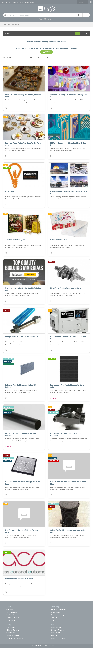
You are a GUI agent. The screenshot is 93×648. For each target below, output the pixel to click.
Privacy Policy (11, 620)
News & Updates (12, 612)
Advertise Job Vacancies (15, 638)
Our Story (9, 609)
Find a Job (54, 635)
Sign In (46, 52)
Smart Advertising (57, 615)
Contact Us (10, 615)
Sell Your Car (10, 633)
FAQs (52, 620)
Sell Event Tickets (12, 635)
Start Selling (10, 627)
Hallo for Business (12, 630)
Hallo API (54, 618)
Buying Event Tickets (58, 638)
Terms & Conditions (13, 618)
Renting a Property (57, 630)
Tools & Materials (46, 19)
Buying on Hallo (56, 627)
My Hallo (83, 2)
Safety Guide (55, 612)
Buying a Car (55, 633)
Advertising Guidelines (58, 609)
